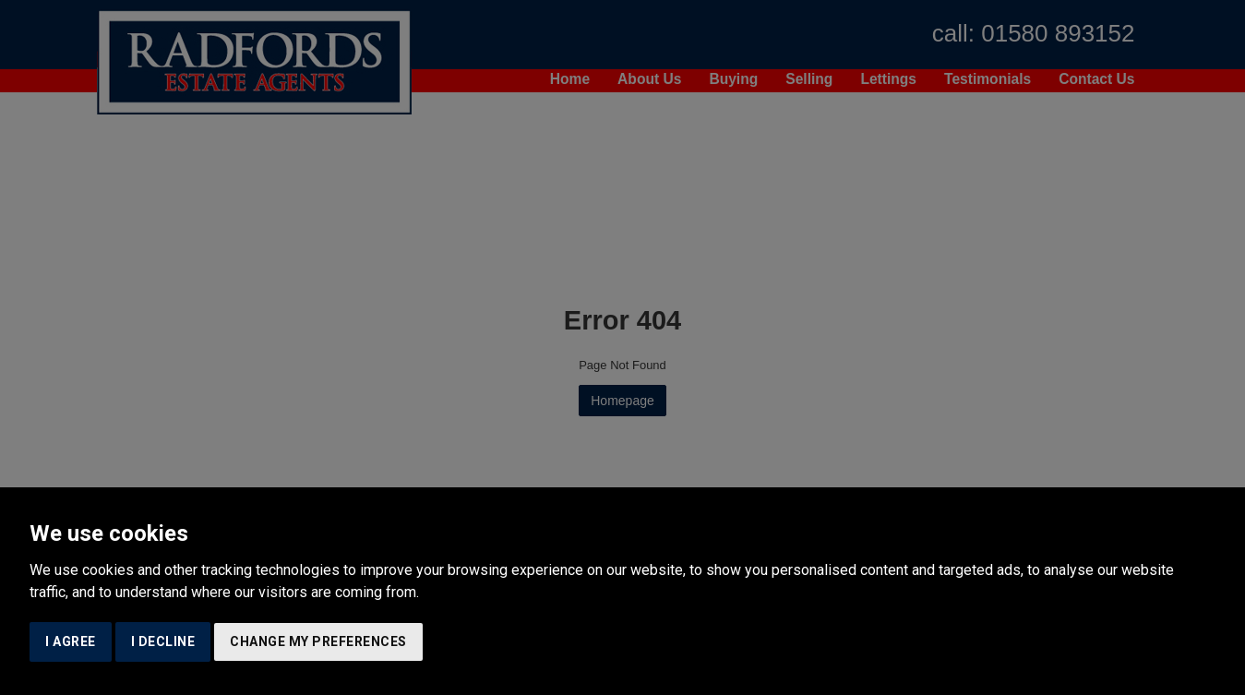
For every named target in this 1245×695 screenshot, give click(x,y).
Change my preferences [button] (318, 641)
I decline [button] (163, 641)
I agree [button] (70, 641)
